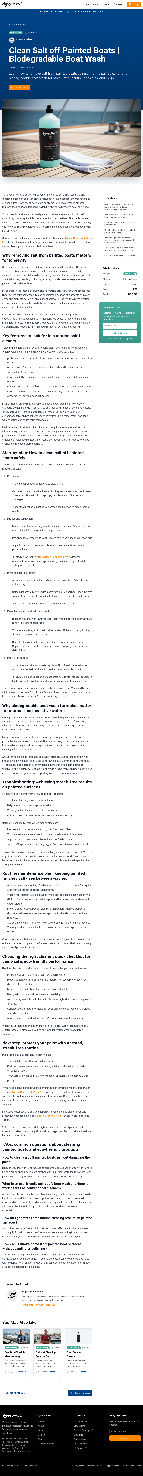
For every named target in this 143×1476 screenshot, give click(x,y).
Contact (118, 4)
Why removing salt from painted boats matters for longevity (118, 216)
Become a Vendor (46, 1443)
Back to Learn (17, 24)
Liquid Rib (79, 1434)
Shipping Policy (112, 1466)
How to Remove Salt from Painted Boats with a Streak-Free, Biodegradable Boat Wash (119, 206)
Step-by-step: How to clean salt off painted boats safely (119, 231)
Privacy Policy (78, 1466)
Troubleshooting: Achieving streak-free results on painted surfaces (119, 249)
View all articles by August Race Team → (39, 1305)
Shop (134, 4)
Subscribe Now (120, 333)
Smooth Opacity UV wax (48, 1115)
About (96, 4)
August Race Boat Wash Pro (52, 557)
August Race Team (24, 39)
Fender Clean (80, 1439)
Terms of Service (94, 1466)
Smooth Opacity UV (83, 1430)
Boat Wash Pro (81, 1421)
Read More (22, 1372)
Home (86, 4)
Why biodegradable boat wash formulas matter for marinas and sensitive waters (119, 240)
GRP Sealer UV (81, 1443)
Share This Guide (80, 1393)
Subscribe (125, 1438)
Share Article (19, 87)
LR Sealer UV (80, 1448)
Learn (106, 4)
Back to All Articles (13, 1393)
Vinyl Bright (79, 1426)
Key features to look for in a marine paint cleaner (119, 223)
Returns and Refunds (131, 1466)
